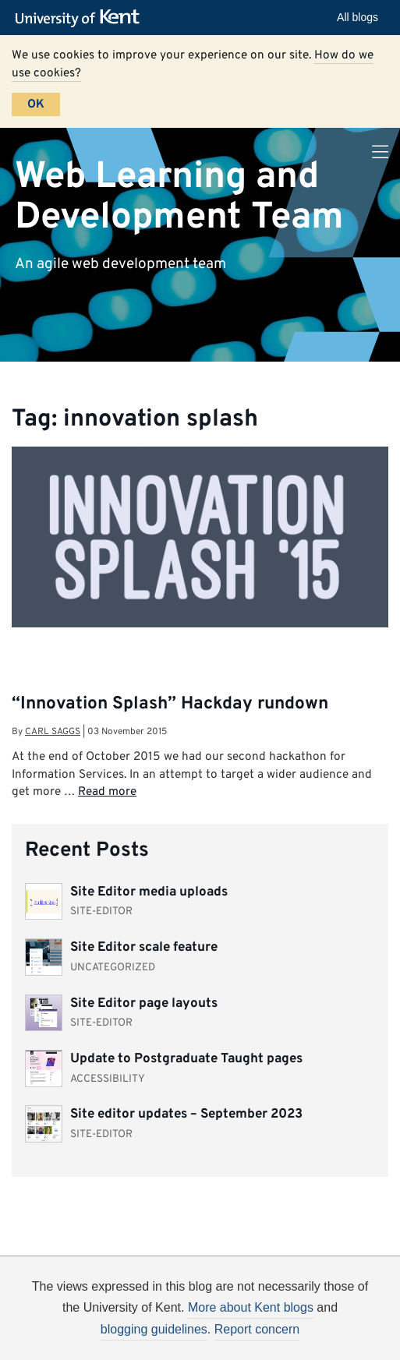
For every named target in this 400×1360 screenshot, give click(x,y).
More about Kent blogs (250, 1307)
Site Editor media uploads (149, 892)
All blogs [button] (357, 17)
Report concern (256, 1329)
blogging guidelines (154, 1329)
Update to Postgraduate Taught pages (186, 1059)
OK (35, 104)
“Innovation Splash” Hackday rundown (170, 704)
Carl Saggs (52, 732)
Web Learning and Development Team (179, 196)
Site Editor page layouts (144, 1003)
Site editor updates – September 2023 (186, 1114)
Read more (107, 792)
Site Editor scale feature (144, 947)
